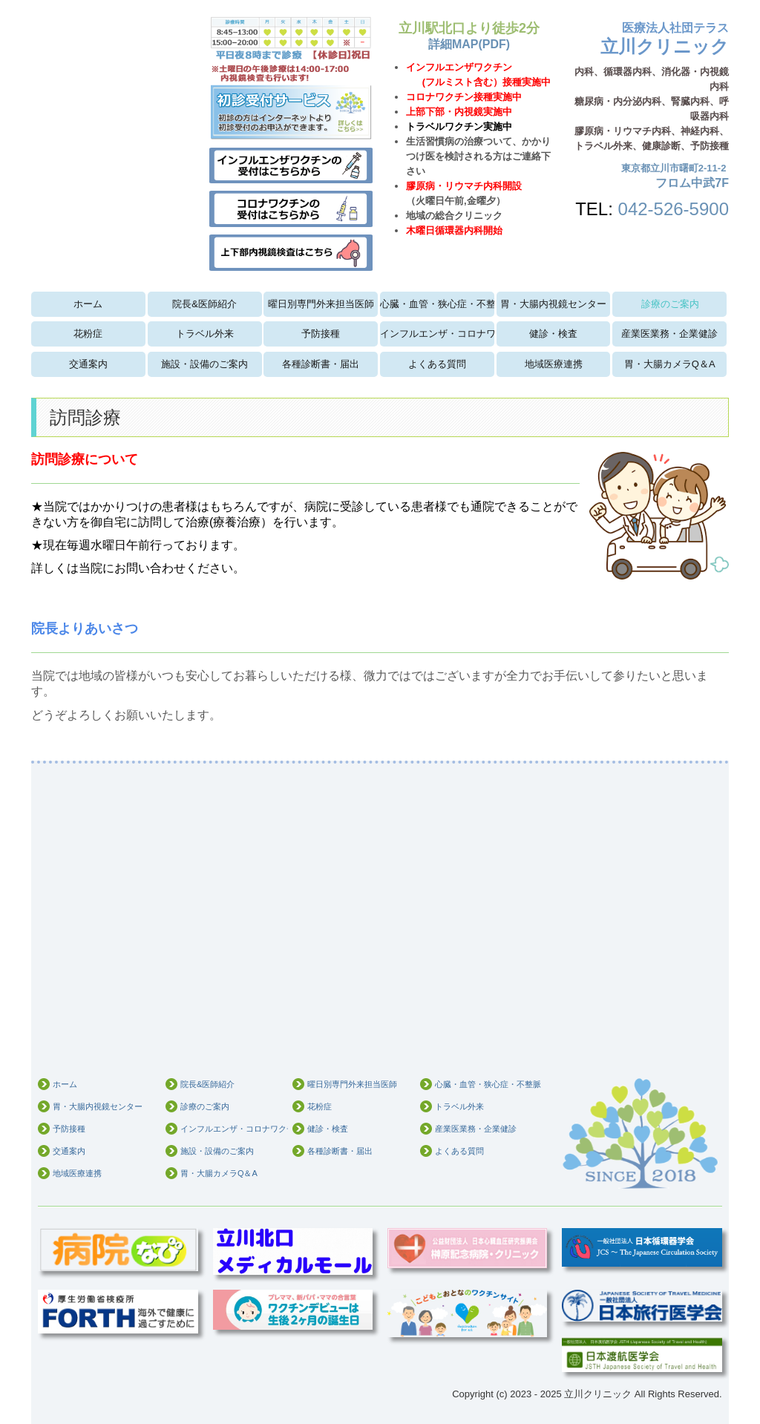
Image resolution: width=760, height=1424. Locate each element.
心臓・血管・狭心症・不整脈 (437, 303)
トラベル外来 (205, 333)
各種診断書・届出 (320, 364)
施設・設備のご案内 (204, 364)
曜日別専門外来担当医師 (321, 303)
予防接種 (320, 333)
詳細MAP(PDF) (469, 44)
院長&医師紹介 (204, 303)
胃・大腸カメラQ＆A (669, 364)
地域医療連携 (554, 364)
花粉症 (87, 333)
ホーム (87, 303)
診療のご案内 (670, 303)
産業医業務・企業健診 (669, 333)
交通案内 (88, 364)
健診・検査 (553, 333)
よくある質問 (437, 364)
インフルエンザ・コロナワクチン (437, 333)
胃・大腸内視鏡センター (553, 303)
